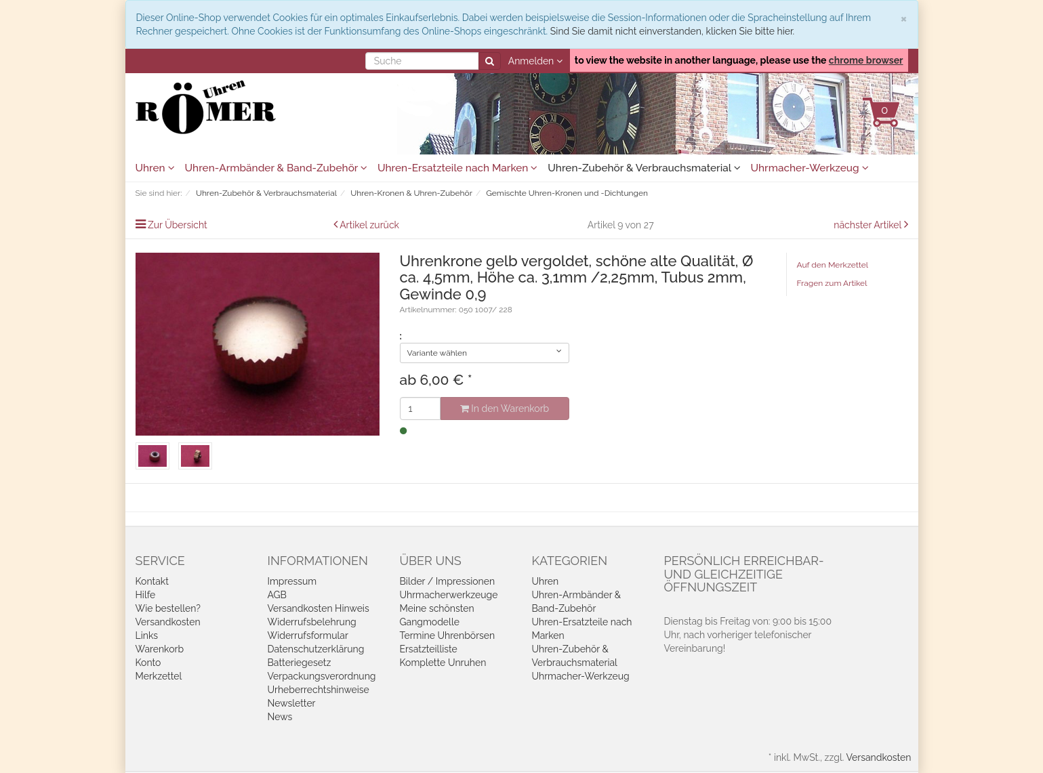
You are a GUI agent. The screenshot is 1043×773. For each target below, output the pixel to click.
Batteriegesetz (299, 662)
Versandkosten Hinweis (318, 608)
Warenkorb (160, 649)
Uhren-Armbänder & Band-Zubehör (276, 168)
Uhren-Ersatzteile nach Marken (457, 168)
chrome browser (866, 60)
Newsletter (292, 703)
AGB (277, 594)
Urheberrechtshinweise (318, 689)
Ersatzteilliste (428, 649)
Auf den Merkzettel (832, 265)
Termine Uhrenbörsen (447, 635)
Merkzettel (159, 676)
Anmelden (535, 61)
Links (147, 635)
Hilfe (146, 594)
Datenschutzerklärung (316, 649)
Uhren (155, 168)
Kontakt (152, 581)
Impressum (292, 581)
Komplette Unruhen (443, 662)
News (280, 716)
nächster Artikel (868, 225)
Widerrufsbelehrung (312, 622)
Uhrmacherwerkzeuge (449, 594)
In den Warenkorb (504, 408)
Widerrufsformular (308, 635)
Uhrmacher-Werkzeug (810, 168)
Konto (148, 662)
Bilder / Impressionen (447, 581)
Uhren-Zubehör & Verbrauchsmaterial (644, 168)
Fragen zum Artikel (832, 283)
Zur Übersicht (177, 225)
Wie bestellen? (168, 608)
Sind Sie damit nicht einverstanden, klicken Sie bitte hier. (672, 31)
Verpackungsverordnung (322, 676)
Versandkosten (168, 622)
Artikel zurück (369, 225)
